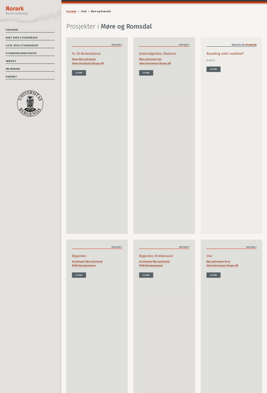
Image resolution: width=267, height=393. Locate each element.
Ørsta (227, 261)
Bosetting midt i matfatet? (225, 53)
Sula (159, 59)
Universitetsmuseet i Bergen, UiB (88, 63)
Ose (209, 256)
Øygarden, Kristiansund (156, 256)
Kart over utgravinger (22, 37)
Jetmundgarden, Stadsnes (157, 53)
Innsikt (11, 61)
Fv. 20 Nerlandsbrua (86, 53)
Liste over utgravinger (22, 45)
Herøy (75, 59)
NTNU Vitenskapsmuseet (84, 265)
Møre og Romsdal (87, 59)
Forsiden (12, 30)
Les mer (79, 73)
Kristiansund (78, 261)
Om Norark (13, 69)
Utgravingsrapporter (21, 53)
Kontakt (11, 76)
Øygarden (251, 44)
